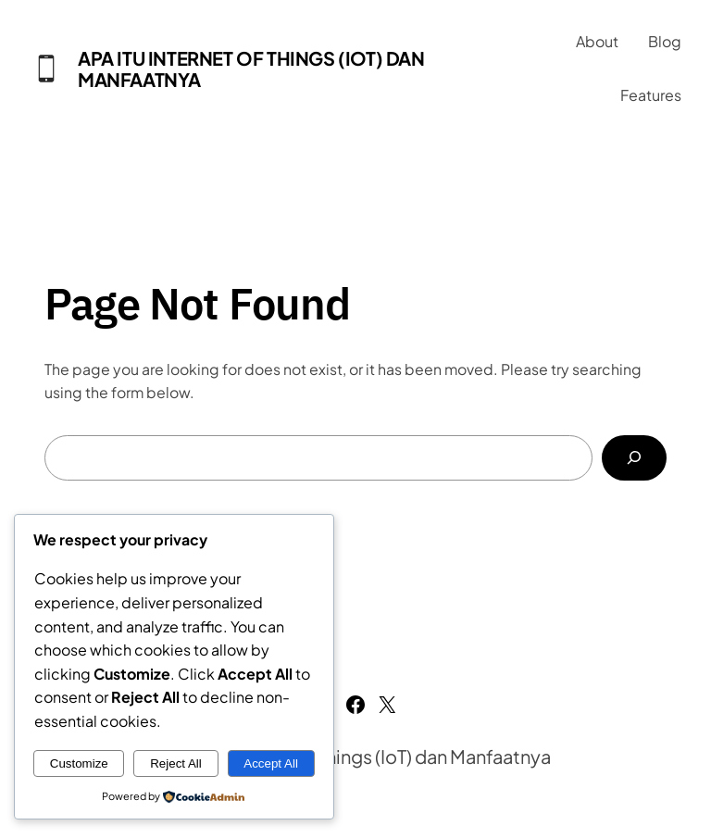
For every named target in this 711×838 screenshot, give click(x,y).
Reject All (176, 763)
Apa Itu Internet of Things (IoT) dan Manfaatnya (251, 68)
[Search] (634, 458)
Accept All (270, 763)
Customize (79, 763)
